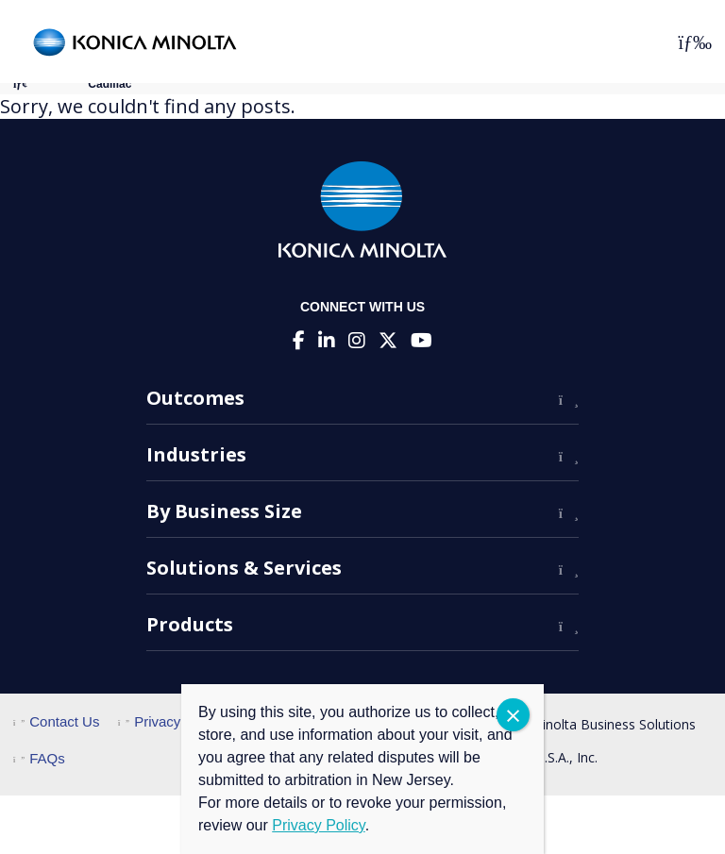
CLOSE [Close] (513, 714)
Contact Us (56, 721)
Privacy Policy (170, 721)
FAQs (39, 758)
